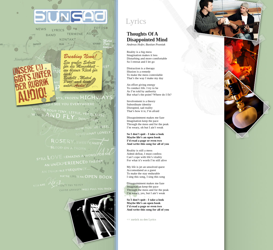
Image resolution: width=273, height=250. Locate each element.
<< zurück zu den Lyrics (141, 219)
